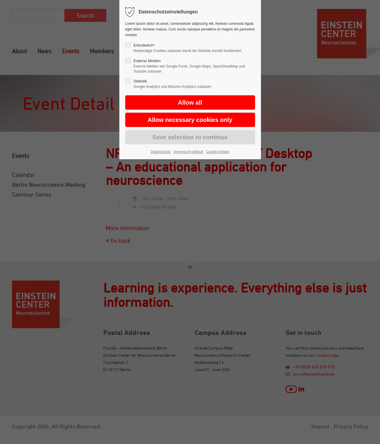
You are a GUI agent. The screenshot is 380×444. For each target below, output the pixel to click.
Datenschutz (161, 152)
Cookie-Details (217, 152)
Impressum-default (188, 152)
